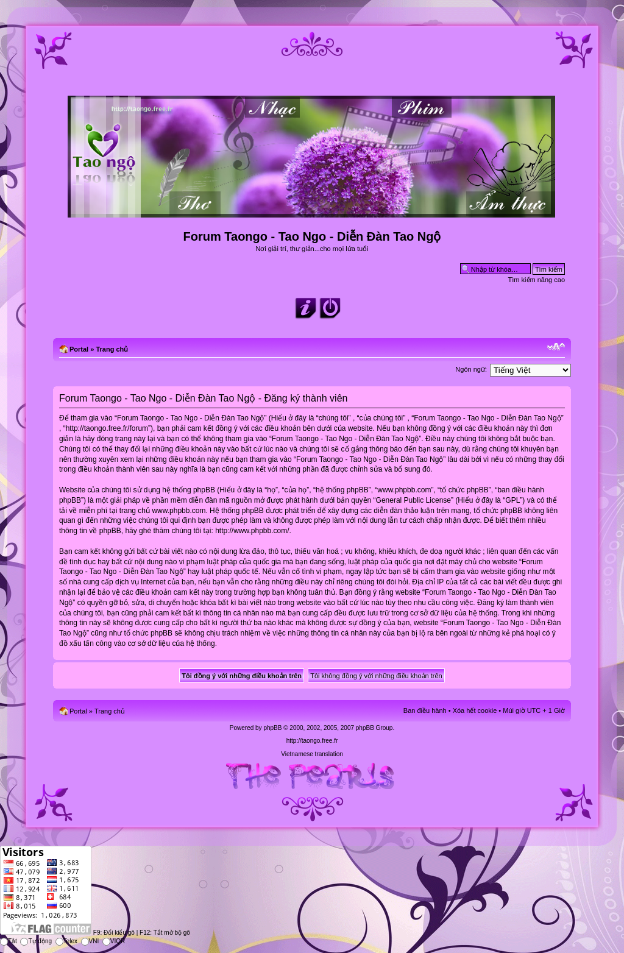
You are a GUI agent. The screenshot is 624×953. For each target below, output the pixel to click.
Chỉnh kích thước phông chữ (556, 346)
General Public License (413, 500)
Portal (78, 349)
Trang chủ (112, 349)
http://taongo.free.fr (312, 740)
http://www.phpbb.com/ (252, 530)
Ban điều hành (425, 710)
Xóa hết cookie (475, 710)
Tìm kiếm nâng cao (536, 279)
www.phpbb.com (178, 510)
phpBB (272, 727)
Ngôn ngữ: (471, 369)
